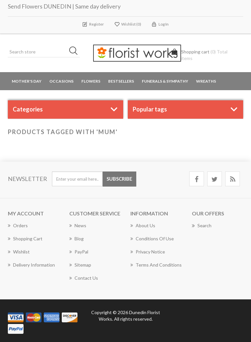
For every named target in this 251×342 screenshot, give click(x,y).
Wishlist (19, 251)
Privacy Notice (147, 251)
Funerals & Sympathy (165, 81)
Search (201, 225)
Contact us (83, 278)
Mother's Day (27, 81)
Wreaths (206, 81)
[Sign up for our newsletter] (77, 178)
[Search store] (44, 51)
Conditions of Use (152, 238)
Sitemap (80, 265)
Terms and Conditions (156, 265)
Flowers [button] (90, 81)
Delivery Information (31, 265)
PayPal (78, 251)
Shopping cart (25, 238)
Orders (18, 225)
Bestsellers (121, 81)
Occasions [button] (61, 81)
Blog (76, 238)
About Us (142, 225)
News (77, 225)
